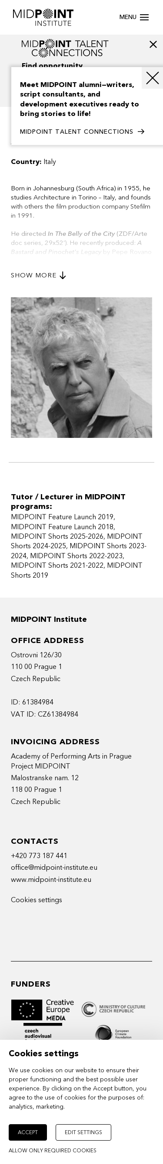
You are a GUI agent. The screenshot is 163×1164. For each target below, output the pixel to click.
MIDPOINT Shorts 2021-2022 (57, 565)
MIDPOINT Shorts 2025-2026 (57, 536)
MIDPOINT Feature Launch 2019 (62, 517)
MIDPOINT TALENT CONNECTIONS (82, 132)
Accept (28, 1132)
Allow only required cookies (52, 1150)
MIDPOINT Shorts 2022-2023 (76, 556)
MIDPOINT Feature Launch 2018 (62, 527)
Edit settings (83, 1132)
